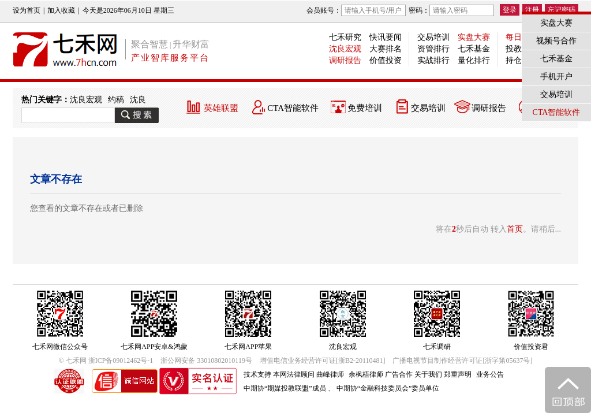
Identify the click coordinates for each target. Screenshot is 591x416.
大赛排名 (385, 48)
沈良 (138, 99)
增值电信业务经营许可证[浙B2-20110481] (323, 360)
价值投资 (385, 60)
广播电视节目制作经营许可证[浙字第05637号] (462, 360)
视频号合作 (556, 40)
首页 (515, 229)
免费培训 (364, 108)
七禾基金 (474, 48)
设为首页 (26, 10)
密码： (451, 10)
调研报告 (345, 60)
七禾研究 (345, 37)
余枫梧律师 (366, 374)
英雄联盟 (221, 108)
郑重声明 (458, 374)
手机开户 (556, 76)
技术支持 (257, 374)
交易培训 (433, 37)
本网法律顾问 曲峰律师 (308, 374)
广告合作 (399, 374)
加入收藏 (61, 10)
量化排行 (474, 60)
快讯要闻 (385, 37)
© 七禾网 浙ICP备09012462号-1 (106, 360)
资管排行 (433, 48)
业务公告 (490, 374)
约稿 (116, 99)
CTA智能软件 (293, 108)
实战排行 (433, 60)
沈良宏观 (345, 48)
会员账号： (356, 10)
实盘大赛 (474, 37)
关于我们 (428, 374)
